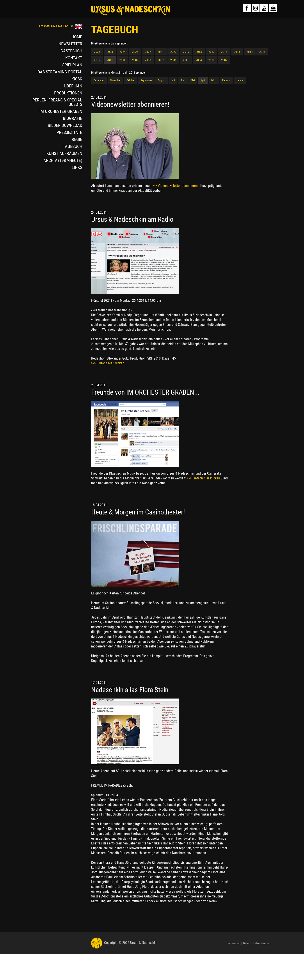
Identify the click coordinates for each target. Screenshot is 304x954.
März (214, 80)
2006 (173, 60)
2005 (186, 60)
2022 (148, 51)
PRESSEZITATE (69, 132)
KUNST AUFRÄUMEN (64, 153)
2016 (224, 51)
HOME (76, 36)
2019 (186, 51)
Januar (240, 80)
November (115, 80)
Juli (173, 80)
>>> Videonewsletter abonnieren (175, 186)
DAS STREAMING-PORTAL (59, 71)
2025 (110, 51)
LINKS (77, 167)
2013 (262, 51)
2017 (211, 51)
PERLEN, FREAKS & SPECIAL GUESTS (57, 102)
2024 (122, 51)
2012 (97, 60)
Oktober (130, 80)
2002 (224, 60)
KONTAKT (73, 57)
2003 (211, 60)
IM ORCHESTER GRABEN (60, 111)
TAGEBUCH (72, 146)
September (146, 80)
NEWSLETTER (70, 43)
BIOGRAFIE (72, 118)
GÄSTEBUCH (71, 50)
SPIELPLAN (72, 64)
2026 (97, 51)
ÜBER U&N (73, 86)
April (203, 80)
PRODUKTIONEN (68, 93)
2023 (135, 51)
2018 (199, 51)
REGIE (77, 139)
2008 (148, 60)
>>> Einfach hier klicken (107, 363)
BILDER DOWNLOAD (65, 125)
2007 (161, 60)
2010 (122, 60)
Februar (226, 80)
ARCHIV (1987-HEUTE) (62, 160)
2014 (250, 51)
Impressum (233, 943)
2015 (237, 51)
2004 (199, 60)
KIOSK (76, 79)
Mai (193, 80)
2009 (135, 60)
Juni (183, 80)
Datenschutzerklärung (256, 943)
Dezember (99, 80)
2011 (110, 60)
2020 (173, 51)
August (161, 80)
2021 (161, 51)
